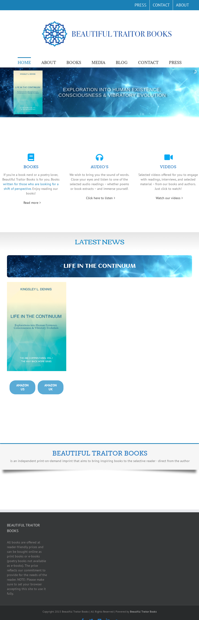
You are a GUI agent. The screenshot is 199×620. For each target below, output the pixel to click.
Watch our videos (168, 198)
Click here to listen (99, 198)
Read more (30, 203)
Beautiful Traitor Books (143, 611)
